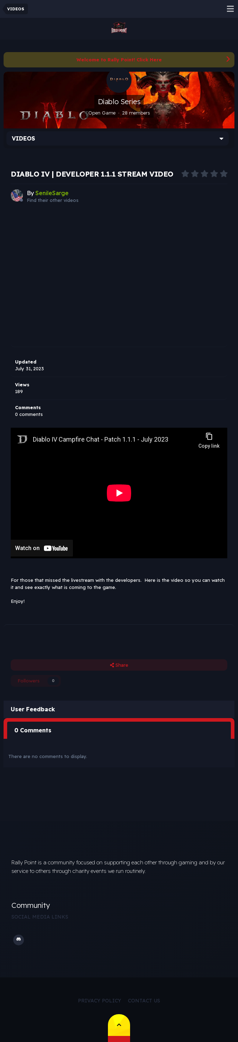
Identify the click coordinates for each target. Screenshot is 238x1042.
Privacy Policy (99, 1000)
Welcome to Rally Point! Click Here (119, 59)
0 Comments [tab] (32, 730)
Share (119, 665)
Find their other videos (53, 200)
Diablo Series (119, 101)
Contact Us (144, 1000)
